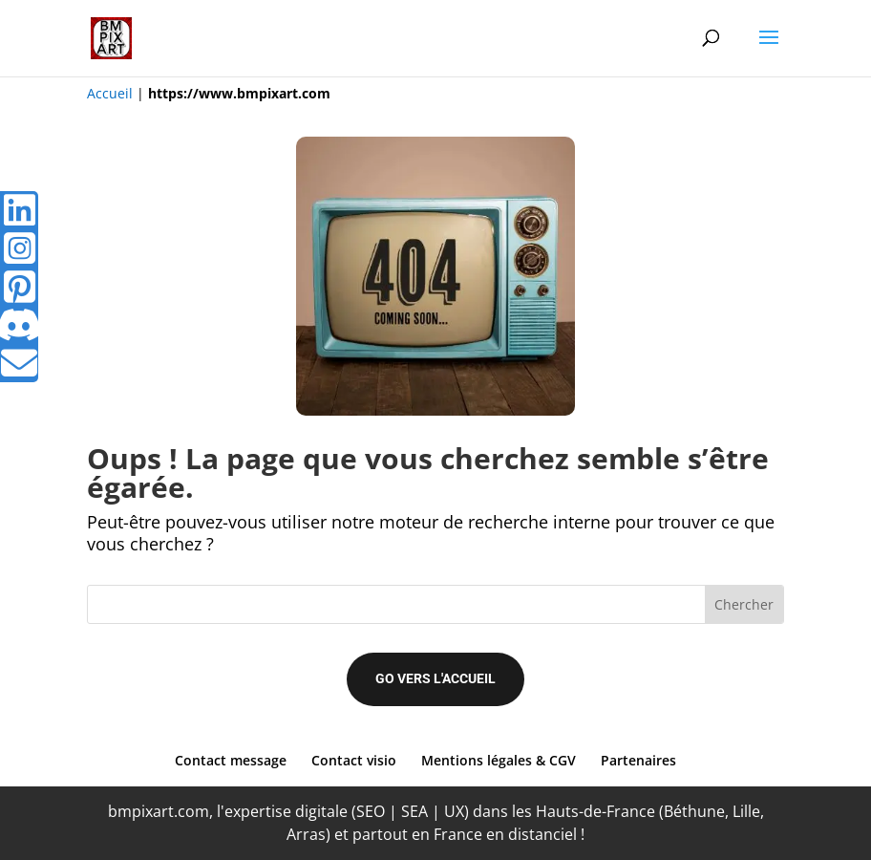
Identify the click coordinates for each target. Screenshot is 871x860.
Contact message (231, 760)
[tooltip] (19, 210)
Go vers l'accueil (435, 678)
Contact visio (353, 760)
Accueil (110, 93)
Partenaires (638, 760)
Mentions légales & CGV (498, 760)
